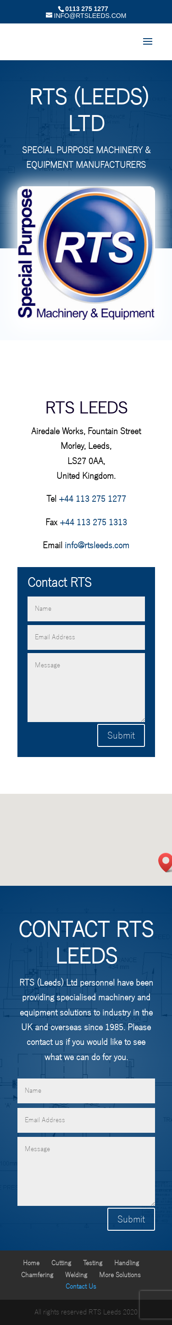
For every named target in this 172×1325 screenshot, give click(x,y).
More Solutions (120, 1275)
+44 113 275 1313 (93, 522)
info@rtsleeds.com (97, 545)
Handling (126, 1263)
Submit (121, 735)
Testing (92, 1263)
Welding (76, 1275)
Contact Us (81, 1286)
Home (31, 1263)
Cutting (61, 1263)
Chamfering (37, 1275)
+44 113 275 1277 (92, 499)
